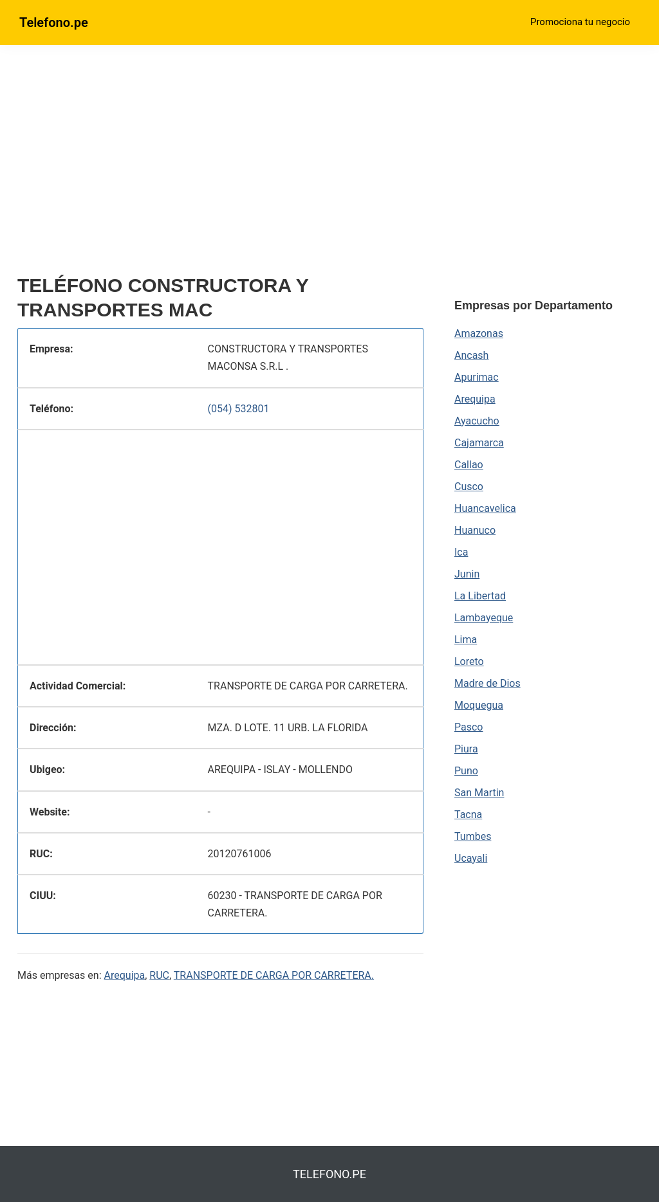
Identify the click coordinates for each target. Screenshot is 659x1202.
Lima (465, 639)
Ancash (471, 355)
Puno (466, 771)
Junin (466, 574)
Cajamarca (479, 443)
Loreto (469, 661)
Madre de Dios (487, 683)
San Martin (479, 793)
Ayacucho (476, 421)
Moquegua (478, 705)
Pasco (468, 727)
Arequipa (124, 975)
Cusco (468, 486)
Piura (466, 749)
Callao (468, 465)
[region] (220, 165)
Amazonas (478, 333)
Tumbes (472, 836)
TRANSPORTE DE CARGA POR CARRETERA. (274, 975)
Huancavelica (485, 508)
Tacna (468, 814)
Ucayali (470, 858)
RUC (159, 975)
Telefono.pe (53, 22)
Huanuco (475, 530)
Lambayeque (483, 618)
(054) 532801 (239, 409)
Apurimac (476, 377)
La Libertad (480, 596)
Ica (461, 552)
